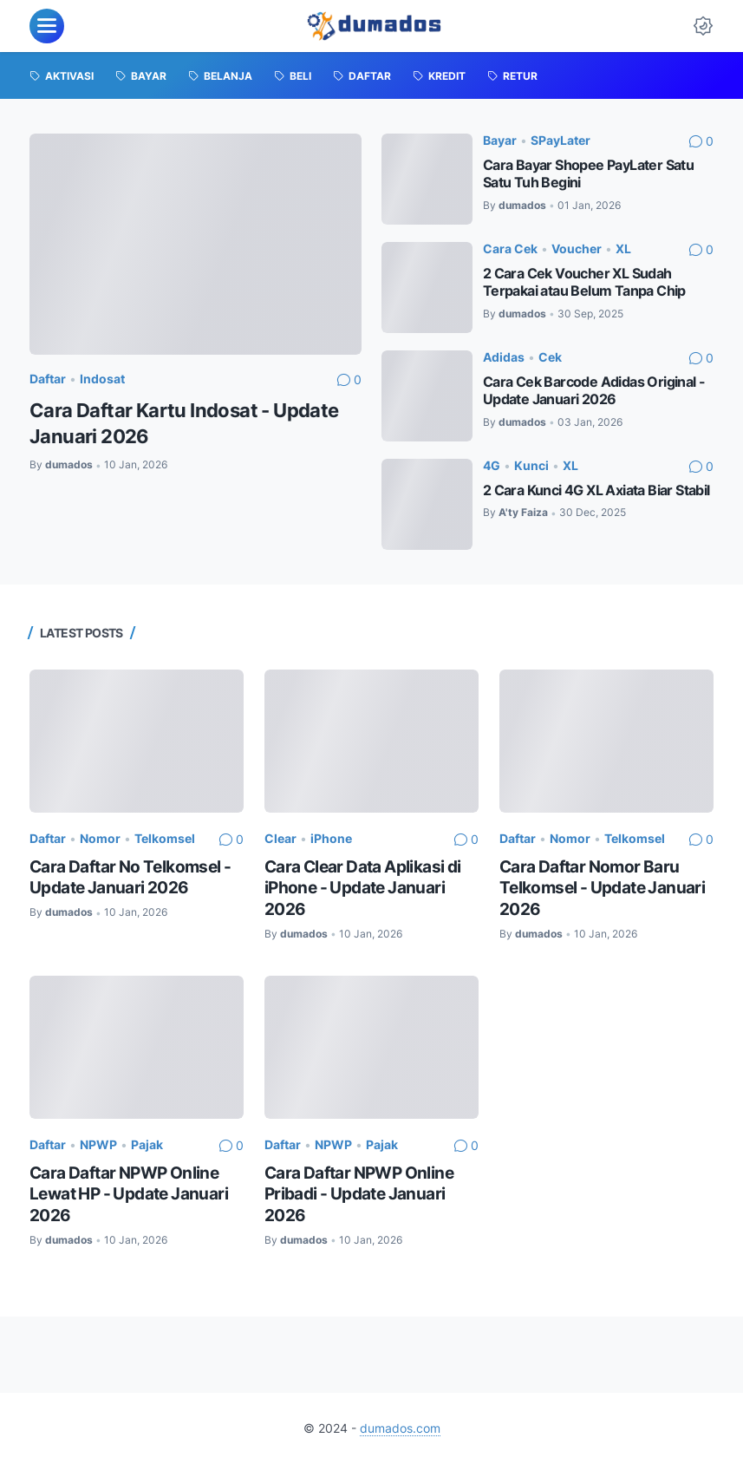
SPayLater (560, 140)
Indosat (102, 378)
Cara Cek (510, 248)
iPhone (331, 838)
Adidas (504, 357)
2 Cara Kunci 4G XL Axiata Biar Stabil (596, 490)
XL (623, 248)
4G (491, 465)
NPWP (98, 1144)
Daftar (47, 378)
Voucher (576, 248)
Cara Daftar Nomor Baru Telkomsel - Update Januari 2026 (602, 888)
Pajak (147, 1144)
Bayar (500, 140)
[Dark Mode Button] (703, 26)
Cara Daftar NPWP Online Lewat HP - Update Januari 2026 (128, 1194)
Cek (550, 357)
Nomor (100, 838)
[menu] (46, 26)
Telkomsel (164, 838)
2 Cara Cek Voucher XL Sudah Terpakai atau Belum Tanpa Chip (584, 282)
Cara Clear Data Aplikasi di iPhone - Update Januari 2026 (362, 888)
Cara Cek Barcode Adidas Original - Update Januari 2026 (594, 391)
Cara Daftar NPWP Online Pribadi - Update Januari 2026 (358, 1194)
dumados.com (400, 1428)
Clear (280, 838)
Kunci (531, 465)
